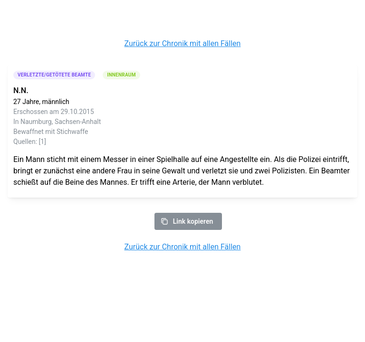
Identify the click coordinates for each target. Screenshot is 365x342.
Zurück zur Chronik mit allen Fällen (183, 43)
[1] (42, 141)
